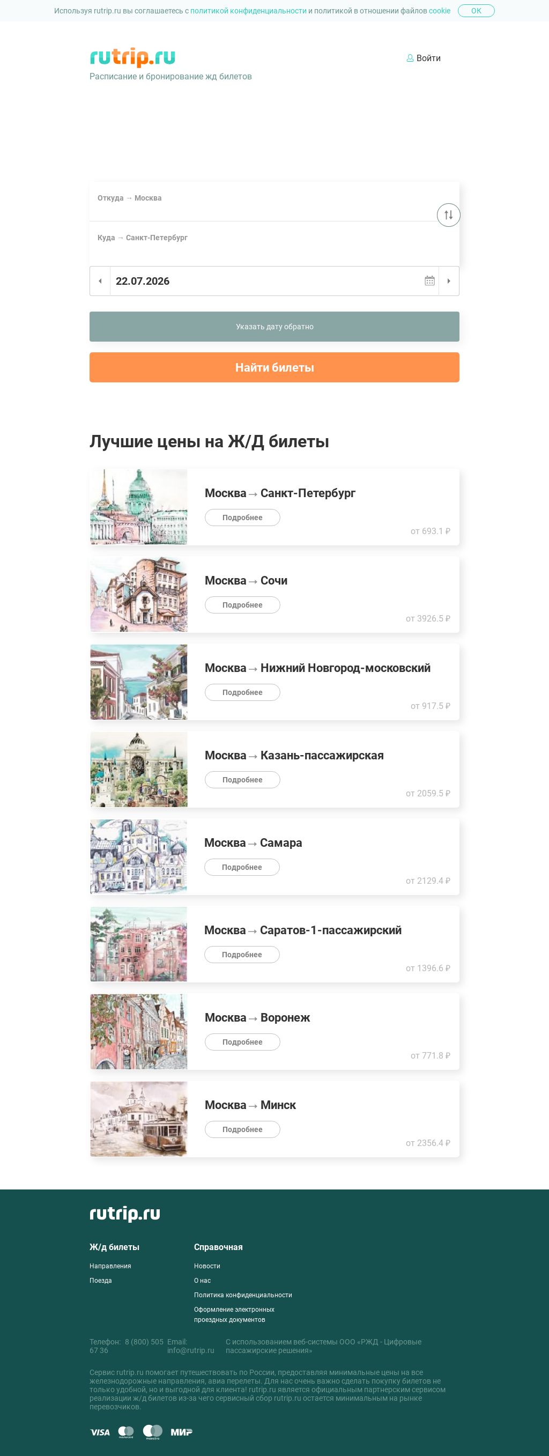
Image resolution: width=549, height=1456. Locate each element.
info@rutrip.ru (190, 1350)
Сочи (182, 216)
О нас (202, 1280)
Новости (207, 1266)
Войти (423, 58)
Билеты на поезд (176, 137)
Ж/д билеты (114, 1247)
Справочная (218, 1247)
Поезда (101, 1280)
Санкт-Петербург (143, 216)
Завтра (131, 302)
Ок (476, 10)
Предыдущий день (100, 281)
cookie (439, 10)
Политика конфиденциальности (243, 1295)
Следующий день (449, 281)
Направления (110, 1266)
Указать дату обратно (275, 326)
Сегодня (102, 302)
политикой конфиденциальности (249, 10)
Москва (101, 216)
